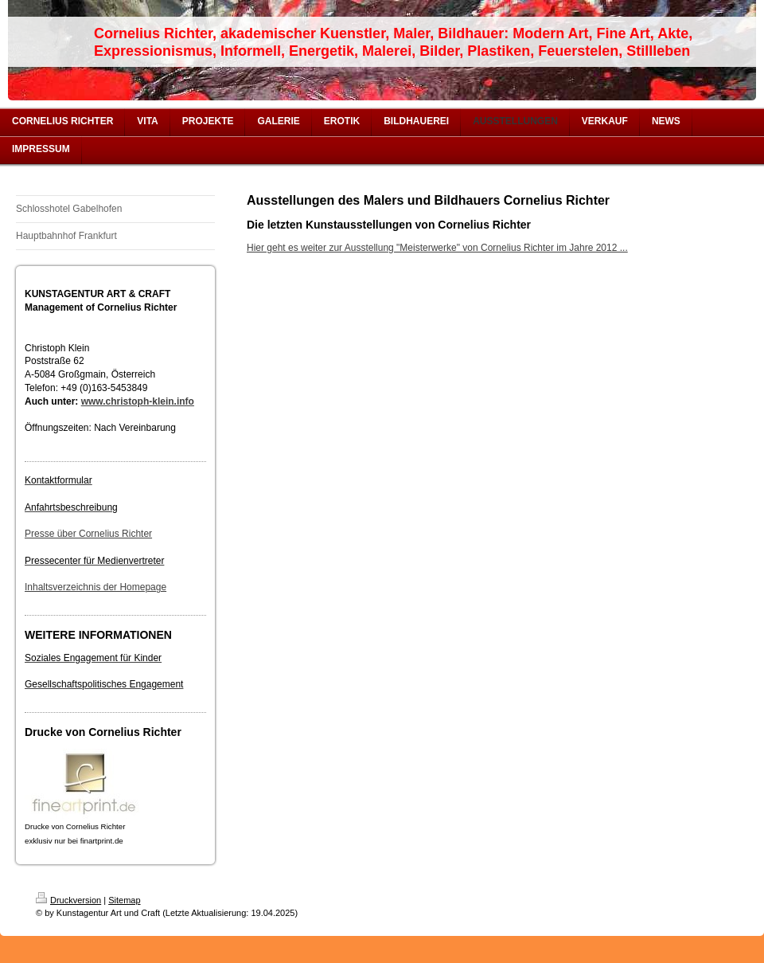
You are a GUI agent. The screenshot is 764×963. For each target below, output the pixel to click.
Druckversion (68, 900)
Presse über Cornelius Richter (88, 533)
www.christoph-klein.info (137, 401)
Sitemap (124, 900)
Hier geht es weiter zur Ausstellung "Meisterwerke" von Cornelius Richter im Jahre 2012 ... (437, 247)
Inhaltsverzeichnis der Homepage (95, 587)
